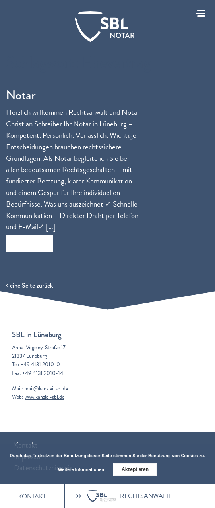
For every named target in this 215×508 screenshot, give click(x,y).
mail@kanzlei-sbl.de (46, 388)
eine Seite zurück (29, 285)
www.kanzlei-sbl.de (44, 397)
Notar (21, 95)
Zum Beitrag (29, 243)
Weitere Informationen (81, 469)
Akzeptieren (135, 469)
